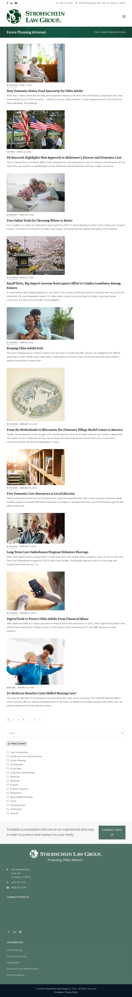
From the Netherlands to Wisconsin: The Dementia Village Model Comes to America (65, 429)
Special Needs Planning (21, 797)
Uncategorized (17, 805)
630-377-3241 (65, 3)
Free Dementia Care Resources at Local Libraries (41, 493)
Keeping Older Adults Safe (25, 348)
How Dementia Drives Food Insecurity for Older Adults (45, 91)
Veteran (11, 152)
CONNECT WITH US (112, 832)
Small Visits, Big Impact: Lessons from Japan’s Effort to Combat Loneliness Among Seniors (64, 285)
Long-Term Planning (16, 956)
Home (97, 32)
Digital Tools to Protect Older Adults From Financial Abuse (47, 619)
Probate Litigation (19, 789)
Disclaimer (59, 992)
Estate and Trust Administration (26, 756)
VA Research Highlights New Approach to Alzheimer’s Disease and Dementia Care (64, 157)
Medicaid (14, 777)
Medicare (11, 687)
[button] (123, 16)
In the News (12, 85)
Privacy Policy (71, 992)
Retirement (12, 214)
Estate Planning (18, 761)
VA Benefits (16, 809)
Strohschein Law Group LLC (58, 989)
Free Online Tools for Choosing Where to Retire (40, 220)
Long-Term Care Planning (22, 773)
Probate (14, 785)
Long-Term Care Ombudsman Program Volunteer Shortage (47, 552)
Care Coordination (19, 752)
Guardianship (16, 765)
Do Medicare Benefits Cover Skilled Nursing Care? (42, 693)
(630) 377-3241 (18, 882)
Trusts (13, 801)
